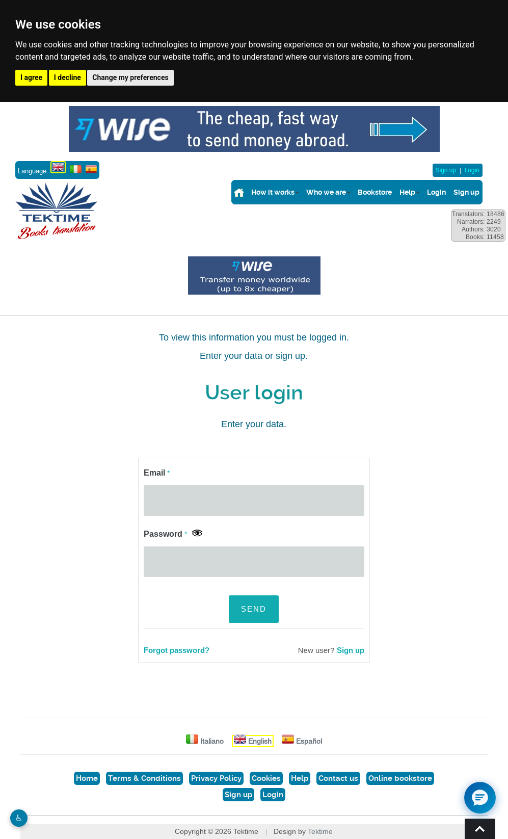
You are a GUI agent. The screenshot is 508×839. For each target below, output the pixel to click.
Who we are (326, 192)
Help (407, 192)
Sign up (446, 170)
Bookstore (375, 192)
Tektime (320, 831)
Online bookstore (400, 778)
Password (165, 534)
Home (87, 778)
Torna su (480, 829)
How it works (273, 192)
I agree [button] (31, 77)
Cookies (266, 778)
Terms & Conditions (144, 778)
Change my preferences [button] (130, 77)
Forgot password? (176, 650)
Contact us (338, 778)
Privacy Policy (216, 778)
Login (472, 170)
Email (157, 473)
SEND (253, 609)
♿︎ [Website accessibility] (19, 818)
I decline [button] (67, 77)
